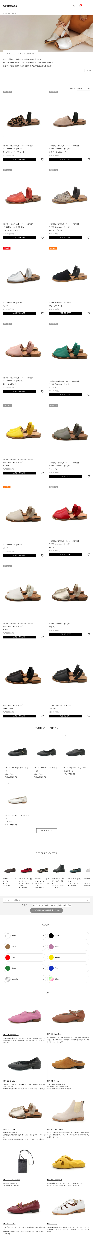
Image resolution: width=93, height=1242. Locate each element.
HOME (5, 13)
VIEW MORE (45, 831)
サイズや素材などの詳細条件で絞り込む (46, 910)
